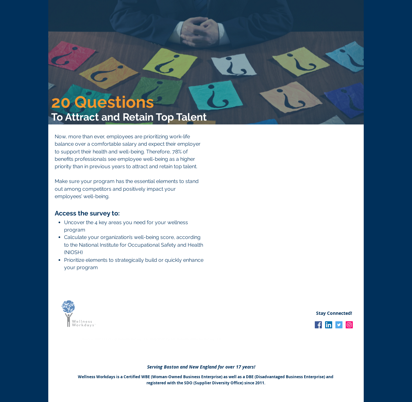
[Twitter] (338, 324)
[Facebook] (318, 324)
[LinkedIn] (328, 324)
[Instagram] (349, 324)
